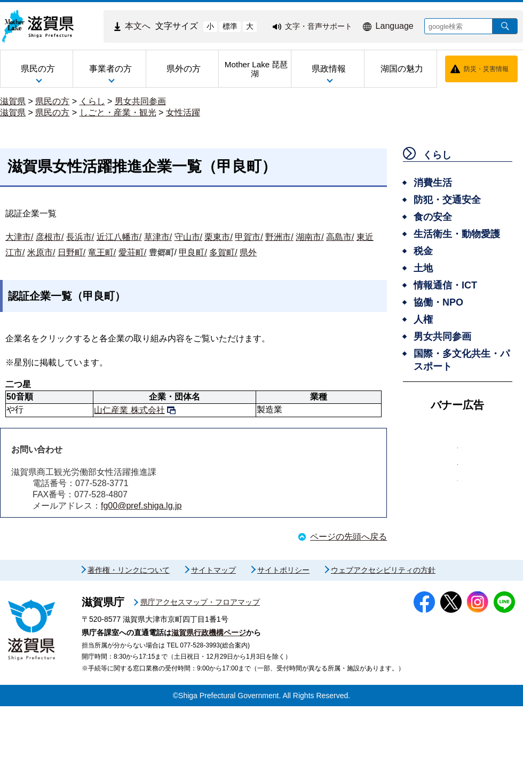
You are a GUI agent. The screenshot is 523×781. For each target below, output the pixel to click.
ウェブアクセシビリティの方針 (383, 645)
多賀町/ (223, 252)
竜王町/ (102, 252)
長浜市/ (80, 236)
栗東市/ (218, 236)
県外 (248, 252)
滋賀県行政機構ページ (208, 707)
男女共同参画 (140, 101)
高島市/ (340, 236)
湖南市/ (309, 236)
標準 (230, 26)
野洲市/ (279, 236)
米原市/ (41, 252)
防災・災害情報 (486, 69)
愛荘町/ (132, 252)
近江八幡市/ (119, 236)
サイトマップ (213, 645)
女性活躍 (183, 112)
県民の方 (52, 101)
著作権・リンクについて (129, 645)
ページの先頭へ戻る (348, 536)
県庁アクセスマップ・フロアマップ (200, 677)
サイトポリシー (283, 645)
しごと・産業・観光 (118, 112)
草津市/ (158, 236)
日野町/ (71, 252)
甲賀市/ (249, 236)
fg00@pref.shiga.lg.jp (141, 505)
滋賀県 (13, 101)
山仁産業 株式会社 (129, 410)
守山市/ (188, 236)
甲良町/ (193, 252)
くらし (92, 101)
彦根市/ (50, 236)
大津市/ (19, 236)
